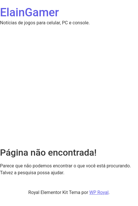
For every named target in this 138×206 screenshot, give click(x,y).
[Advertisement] (69, 62)
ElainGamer (29, 12)
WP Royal (99, 192)
